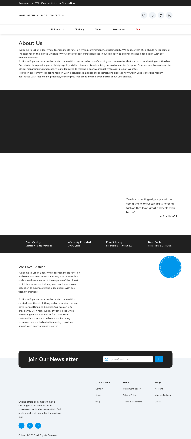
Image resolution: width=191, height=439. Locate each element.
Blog (44, 15)
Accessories (119, 29)
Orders (158, 401)
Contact (99, 388)
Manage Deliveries (163, 395)
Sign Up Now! (68, 3)
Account (159, 388)
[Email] (128, 359)
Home (22, 15)
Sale (138, 29)
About (98, 395)
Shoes (98, 29)
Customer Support (132, 388)
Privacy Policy (129, 395)
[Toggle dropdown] (38, 15)
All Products (57, 29)
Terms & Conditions (132, 401)
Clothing (79, 29)
